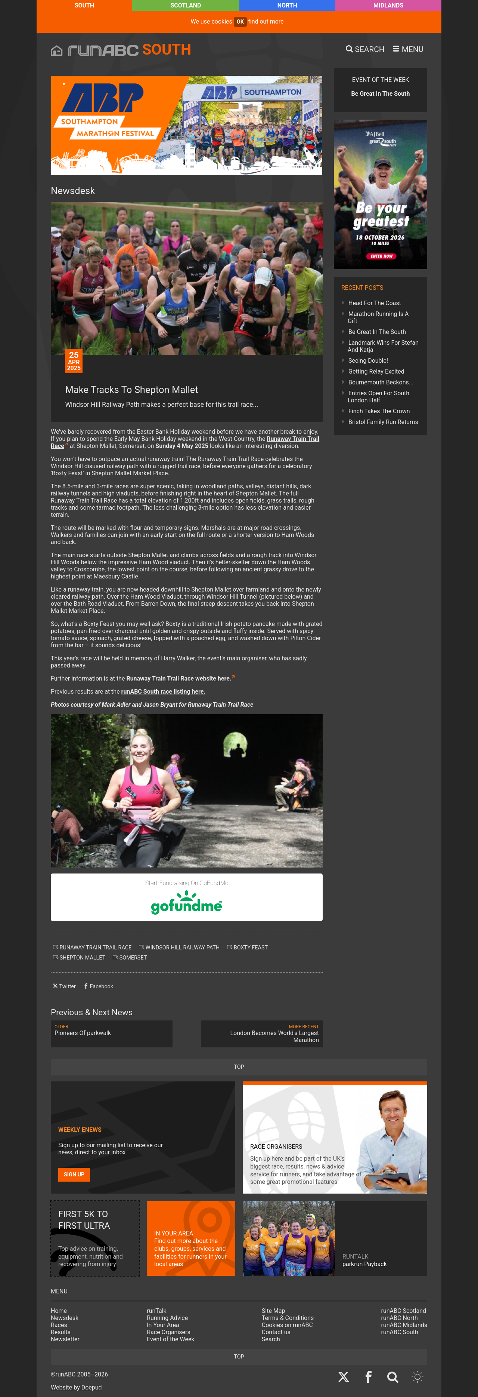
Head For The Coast (374, 303)
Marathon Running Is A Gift (378, 317)
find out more (266, 21)
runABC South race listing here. (163, 691)
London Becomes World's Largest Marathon (262, 1034)
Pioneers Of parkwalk (112, 1030)
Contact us (276, 1332)
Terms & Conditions (288, 1317)
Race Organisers (168, 1332)
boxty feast (247, 947)
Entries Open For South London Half (378, 397)
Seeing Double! (368, 360)
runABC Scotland (403, 1310)
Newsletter (65, 1339)
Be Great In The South (377, 331)
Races (59, 1325)
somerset (130, 957)
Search (271, 1339)
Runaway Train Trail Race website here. (178, 678)
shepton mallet (79, 957)
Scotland (185, 5)
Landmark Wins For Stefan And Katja (383, 346)
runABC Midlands (404, 1325)
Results (61, 1332)
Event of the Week (170, 1339)
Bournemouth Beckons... (380, 382)
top (239, 1067)
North (287, 5)
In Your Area (163, 1325)
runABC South (399, 1332)
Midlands (388, 5)
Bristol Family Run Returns (383, 422)
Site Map (273, 1310)
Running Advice (167, 1317)
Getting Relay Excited (376, 371)
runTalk (156, 1310)
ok (240, 22)
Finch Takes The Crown (379, 411)
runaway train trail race (92, 947)
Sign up (74, 1175)
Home (59, 1310)
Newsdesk (64, 1317)
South (84, 5)
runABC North (399, 1317)
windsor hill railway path (179, 947)
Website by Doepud (76, 1387)
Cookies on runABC (287, 1325)
